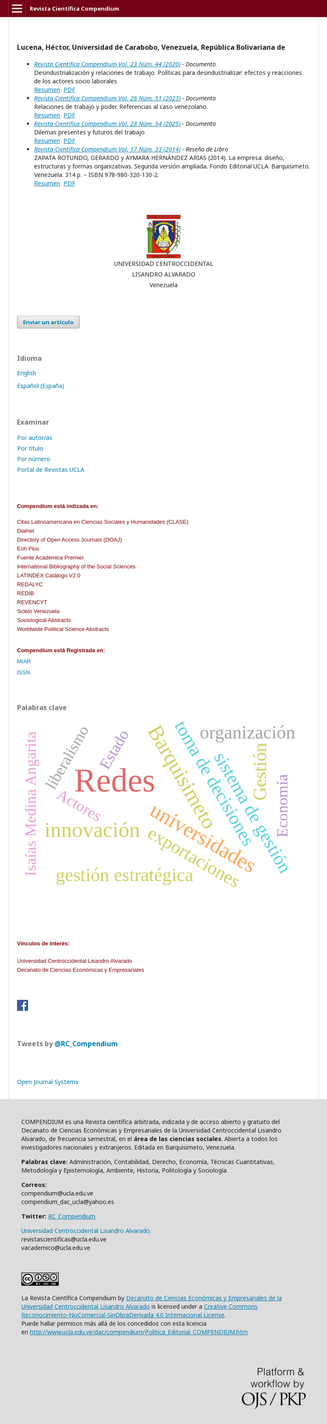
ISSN (23, 672)
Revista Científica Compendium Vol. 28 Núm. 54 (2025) (107, 124)
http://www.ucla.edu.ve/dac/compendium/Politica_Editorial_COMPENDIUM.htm (139, 1332)
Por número (33, 459)
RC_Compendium (71, 1216)
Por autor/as (34, 438)
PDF (69, 90)
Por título (30, 448)
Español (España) (40, 386)
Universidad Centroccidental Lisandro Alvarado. (86, 1231)
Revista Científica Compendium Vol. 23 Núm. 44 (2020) (107, 64)
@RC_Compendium (86, 1043)
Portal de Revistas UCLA (50, 469)
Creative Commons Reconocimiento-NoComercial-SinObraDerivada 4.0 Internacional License (139, 1310)
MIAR (24, 661)
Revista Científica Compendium (74, 8)
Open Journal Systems (47, 1082)
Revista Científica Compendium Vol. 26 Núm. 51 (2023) (107, 98)
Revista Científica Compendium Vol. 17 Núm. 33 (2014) (107, 149)
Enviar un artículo (48, 322)
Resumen (47, 90)
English (26, 373)
